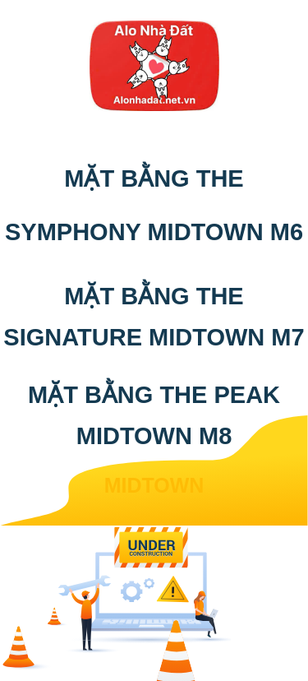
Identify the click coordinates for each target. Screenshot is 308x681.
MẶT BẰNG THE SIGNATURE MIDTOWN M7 (153, 316)
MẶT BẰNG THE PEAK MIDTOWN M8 (154, 415)
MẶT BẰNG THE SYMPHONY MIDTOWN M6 (154, 205)
